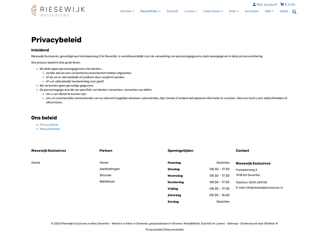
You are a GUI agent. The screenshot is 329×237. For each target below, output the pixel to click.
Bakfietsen (107, 181)
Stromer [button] (127, 11)
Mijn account (265, 4)
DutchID (172, 11)
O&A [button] (269, 11)
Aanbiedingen (110, 169)
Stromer (106, 175)
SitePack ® (271, 223)
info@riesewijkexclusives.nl (264, 187)
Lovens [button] (190, 11)
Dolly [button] (234, 11)
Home (35, 162)
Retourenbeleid (50, 129)
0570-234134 (258, 182)
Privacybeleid (49, 125)
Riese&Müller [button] (150, 11)
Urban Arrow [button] (213, 11)
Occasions (252, 11)
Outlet (284, 11)
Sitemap (232, 223)
